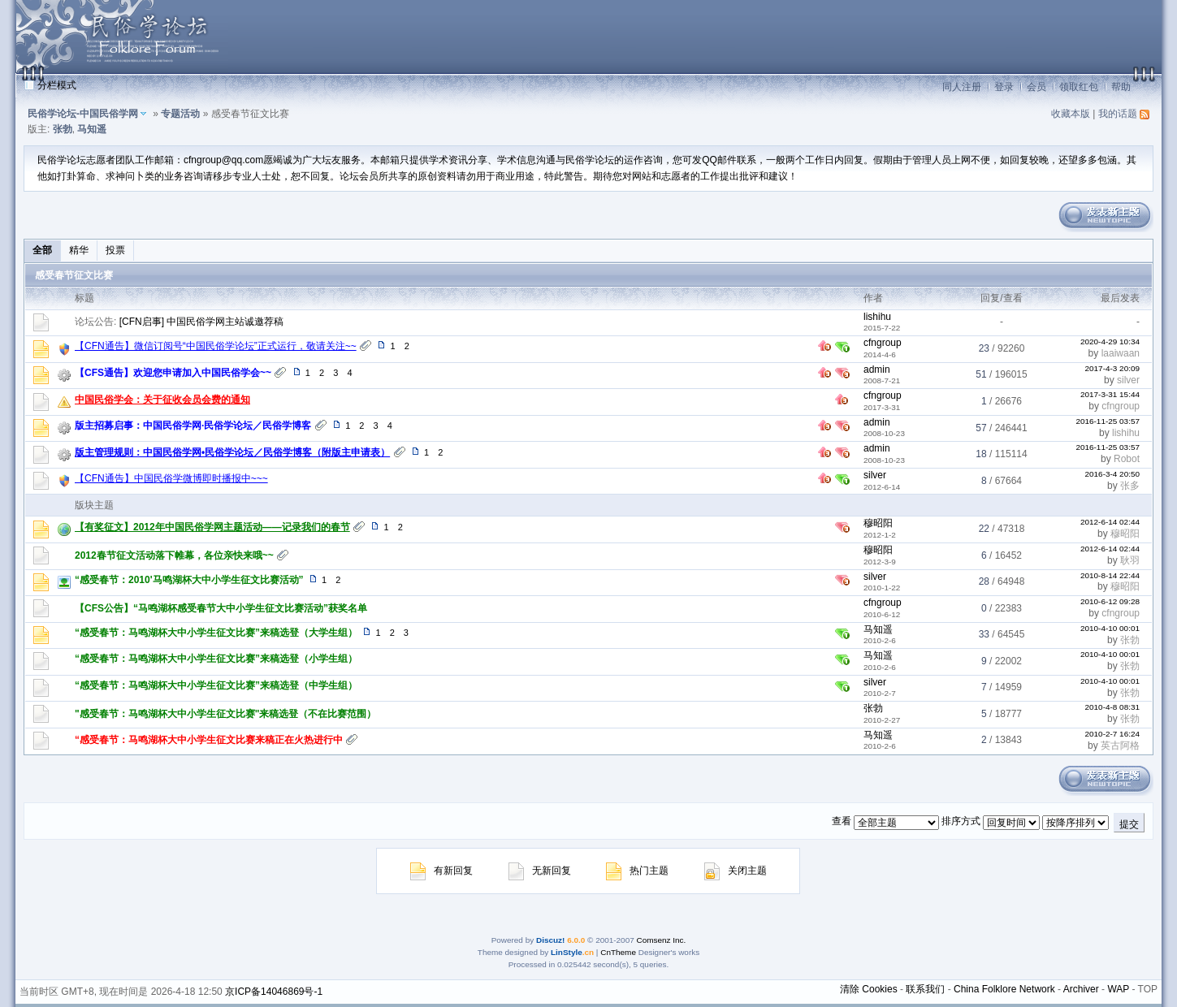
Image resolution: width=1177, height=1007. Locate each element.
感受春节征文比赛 (74, 275)
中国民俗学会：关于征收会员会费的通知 (162, 399)
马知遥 (91, 129)
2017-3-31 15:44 (1110, 394)
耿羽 (1130, 560)
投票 (115, 250)
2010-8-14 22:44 (1110, 575)
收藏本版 (1070, 113)
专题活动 (180, 113)
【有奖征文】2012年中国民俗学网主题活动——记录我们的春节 (212, 527)
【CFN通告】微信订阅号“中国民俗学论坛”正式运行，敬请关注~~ (216, 346)
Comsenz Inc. (661, 940)
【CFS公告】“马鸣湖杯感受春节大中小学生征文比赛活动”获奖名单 (221, 608)
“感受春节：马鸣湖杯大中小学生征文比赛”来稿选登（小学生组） (216, 658)
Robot (1127, 459)
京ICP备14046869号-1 (273, 991)
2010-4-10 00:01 (1110, 628)
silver (1128, 380)
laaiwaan (1120, 353)
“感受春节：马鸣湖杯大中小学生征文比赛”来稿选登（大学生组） (216, 632)
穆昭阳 (878, 523)
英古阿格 (1120, 745)
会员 (1036, 87)
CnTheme (618, 952)
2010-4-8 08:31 (1112, 706)
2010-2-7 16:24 (1112, 733)
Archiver (1081, 989)
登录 (1004, 87)
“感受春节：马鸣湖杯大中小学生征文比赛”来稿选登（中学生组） (216, 685)
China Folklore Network (1004, 989)
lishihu (877, 316)
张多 (1130, 485)
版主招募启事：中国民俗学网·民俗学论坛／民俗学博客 (193, 425)
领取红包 (1078, 87)
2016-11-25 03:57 (1107, 421)
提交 (1129, 824)
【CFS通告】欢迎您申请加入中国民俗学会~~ (173, 372)
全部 (42, 250)
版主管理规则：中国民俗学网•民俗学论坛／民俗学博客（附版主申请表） (232, 452)
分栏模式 (56, 85)
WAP (1118, 989)
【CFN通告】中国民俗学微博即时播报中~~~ (171, 478)
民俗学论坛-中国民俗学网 (83, 113)
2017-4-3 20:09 (1112, 368)
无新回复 (539, 870)
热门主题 (637, 870)
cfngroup (882, 342)
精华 (79, 250)
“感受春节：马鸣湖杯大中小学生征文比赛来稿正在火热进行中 (209, 740)
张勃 (62, 129)
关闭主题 (735, 870)
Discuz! (550, 940)
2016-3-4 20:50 (1112, 473)
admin (876, 369)
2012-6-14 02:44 (1110, 521)
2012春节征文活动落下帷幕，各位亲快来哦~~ (174, 555)
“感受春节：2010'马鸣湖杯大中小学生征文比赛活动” (189, 580)
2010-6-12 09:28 (1110, 601)
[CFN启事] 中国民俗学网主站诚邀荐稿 (201, 321)
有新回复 (441, 870)
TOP (1148, 989)
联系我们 (925, 989)
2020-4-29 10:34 (1110, 341)
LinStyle (566, 952)
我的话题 (1117, 113)
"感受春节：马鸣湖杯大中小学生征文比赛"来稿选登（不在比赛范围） (225, 714)
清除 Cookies (869, 989)
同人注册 (961, 87)
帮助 (1121, 87)
